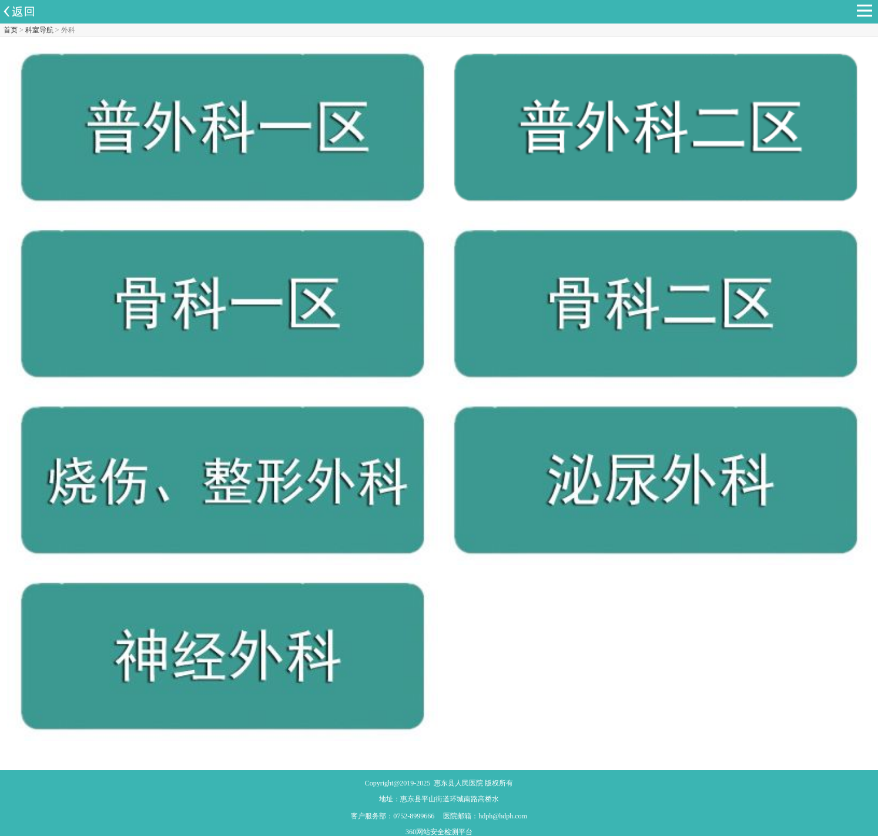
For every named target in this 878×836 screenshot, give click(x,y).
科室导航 (39, 30)
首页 (11, 30)
